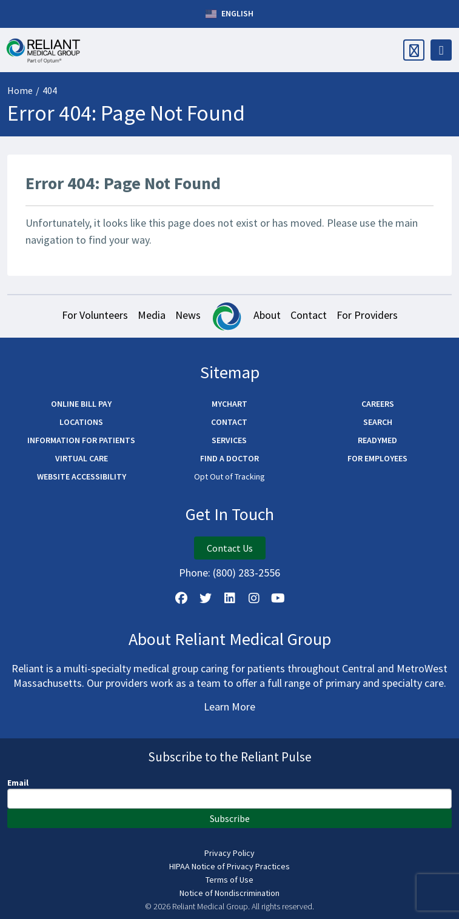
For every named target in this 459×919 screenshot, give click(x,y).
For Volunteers (95, 315)
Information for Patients (81, 440)
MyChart (229, 403)
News (188, 315)
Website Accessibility (81, 476)
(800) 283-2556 (246, 573)
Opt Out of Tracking (229, 476)
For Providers (367, 315)
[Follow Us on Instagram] (254, 598)
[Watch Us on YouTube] (278, 598)
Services (229, 440)
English (229, 14)
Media (152, 315)
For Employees (377, 458)
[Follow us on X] (205, 598)
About (267, 315)
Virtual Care (81, 458)
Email (17, 782)
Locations (81, 421)
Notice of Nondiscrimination (229, 892)
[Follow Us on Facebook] (181, 598)
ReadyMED (377, 440)
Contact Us (230, 548)
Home (20, 90)
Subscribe (230, 818)
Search (377, 421)
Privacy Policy (229, 852)
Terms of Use (229, 879)
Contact (308, 315)
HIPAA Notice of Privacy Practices (229, 866)
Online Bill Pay (81, 403)
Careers (377, 403)
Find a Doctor (229, 458)
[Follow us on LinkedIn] (230, 598)
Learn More (229, 706)
